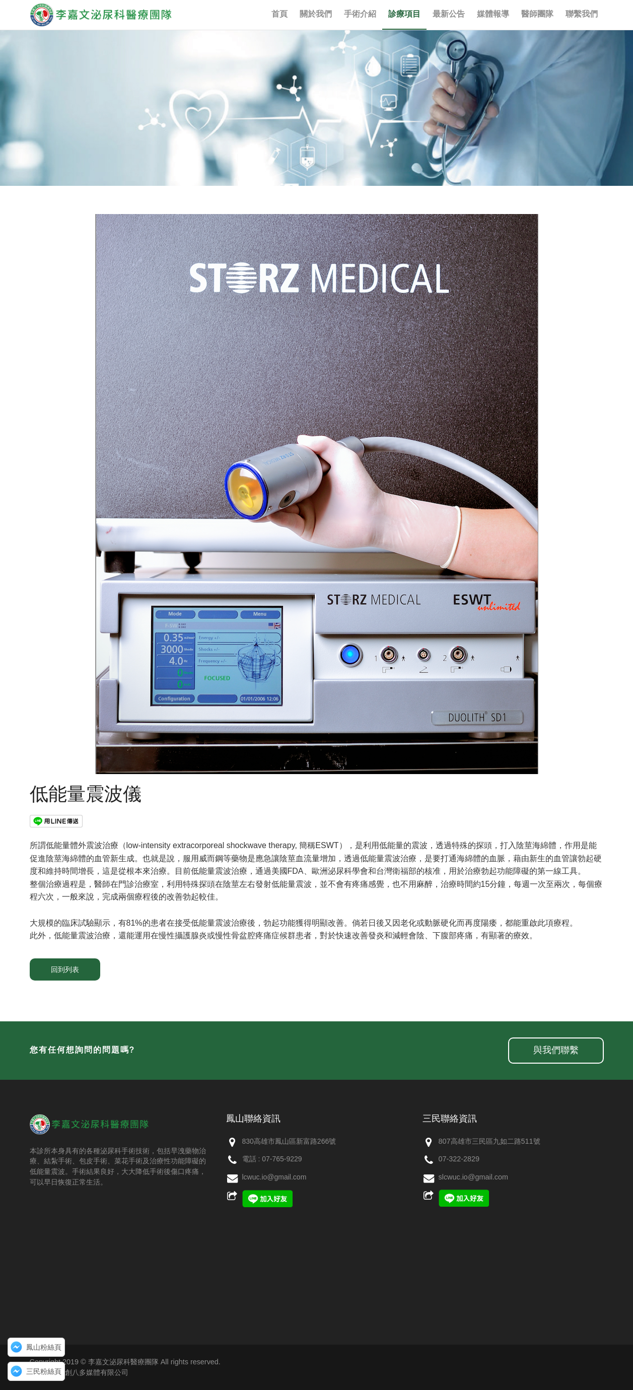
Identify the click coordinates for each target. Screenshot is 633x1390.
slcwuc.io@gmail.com (474, 1177)
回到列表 (65, 969)
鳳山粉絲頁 (43, 1347)
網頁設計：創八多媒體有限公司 (79, 1372)
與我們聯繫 (556, 1050)
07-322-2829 (459, 1159)
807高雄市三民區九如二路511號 (489, 1141)
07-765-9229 (282, 1159)
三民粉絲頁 (43, 1371)
